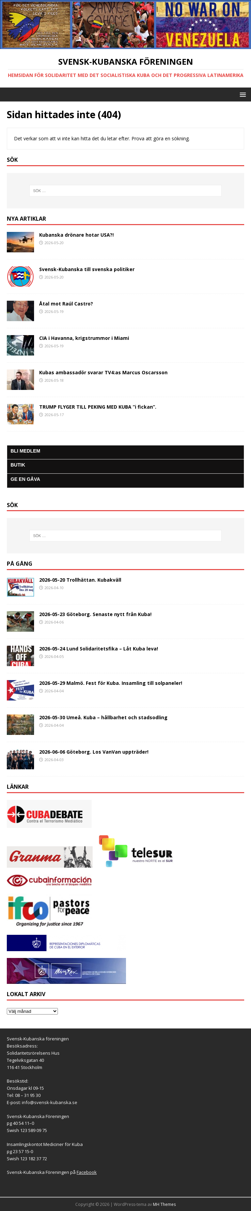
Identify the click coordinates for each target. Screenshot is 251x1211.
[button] (241, 94)
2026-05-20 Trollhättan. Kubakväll (80, 580)
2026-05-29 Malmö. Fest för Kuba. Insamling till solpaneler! (110, 683)
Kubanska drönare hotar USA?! (76, 235)
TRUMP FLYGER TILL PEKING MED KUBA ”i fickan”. (97, 407)
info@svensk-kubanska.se (49, 1102)
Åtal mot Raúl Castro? (66, 303)
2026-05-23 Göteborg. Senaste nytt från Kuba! (95, 614)
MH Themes (164, 1204)
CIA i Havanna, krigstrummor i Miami (84, 338)
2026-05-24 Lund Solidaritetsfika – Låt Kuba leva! (98, 648)
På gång (19, 563)
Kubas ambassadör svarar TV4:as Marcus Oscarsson (103, 372)
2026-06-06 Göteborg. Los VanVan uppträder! (93, 752)
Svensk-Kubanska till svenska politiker (87, 269)
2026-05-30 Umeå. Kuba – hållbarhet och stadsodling (103, 717)
